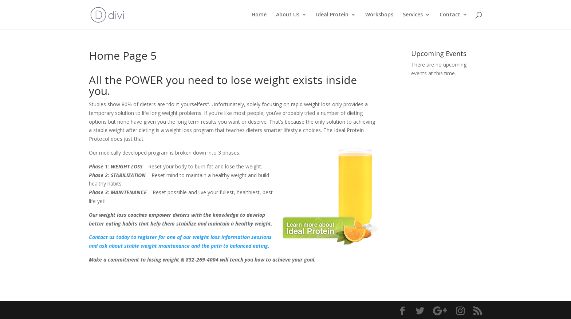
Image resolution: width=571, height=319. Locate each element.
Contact (450, 15)
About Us (287, 15)
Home (259, 15)
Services (413, 15)
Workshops (379, 15)
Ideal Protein (332, 15)
